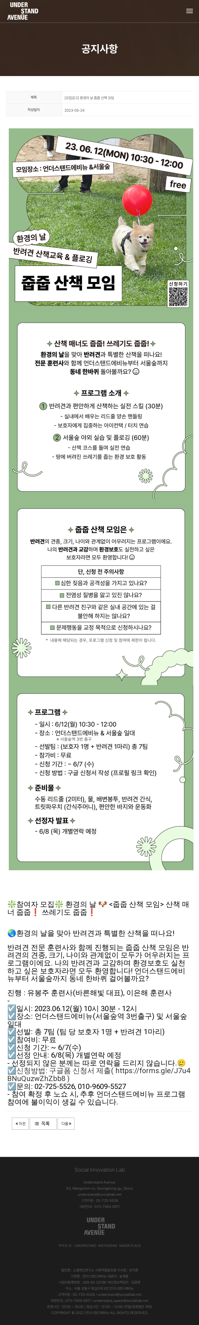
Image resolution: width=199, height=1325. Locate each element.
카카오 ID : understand (77, 1246)
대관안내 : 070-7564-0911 (100, 1207)
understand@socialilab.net (99, 1194)
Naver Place (130, 1246)
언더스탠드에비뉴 (97, 1313)
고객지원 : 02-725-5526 (99, 1200)
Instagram (107, 1246)
